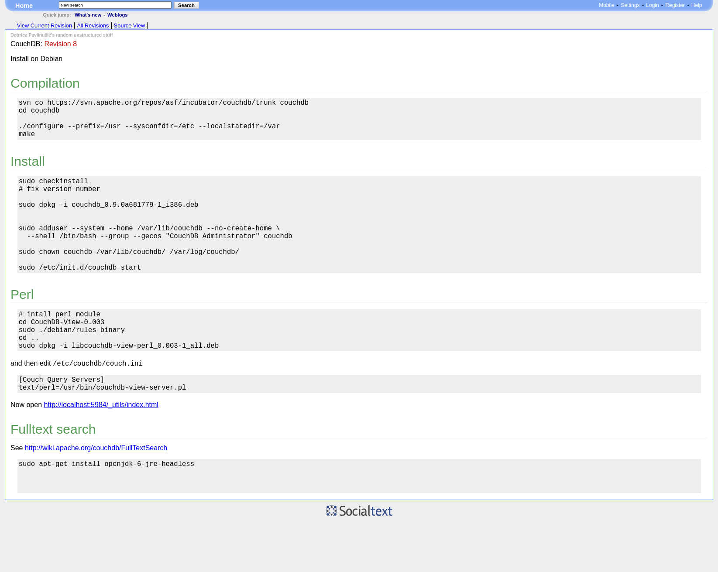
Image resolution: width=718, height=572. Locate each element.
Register (675, 5)
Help (696, 5)
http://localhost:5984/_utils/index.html (101, 448)
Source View (129, 25)
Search (186, 5)
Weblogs (117, 14)
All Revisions (93, 25)
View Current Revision (44, 25)
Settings (630, 5)
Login (652, 5)
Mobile (606, 5)
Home (24, 5)
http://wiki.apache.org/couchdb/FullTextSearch (96, 491)
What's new (88, 14)
